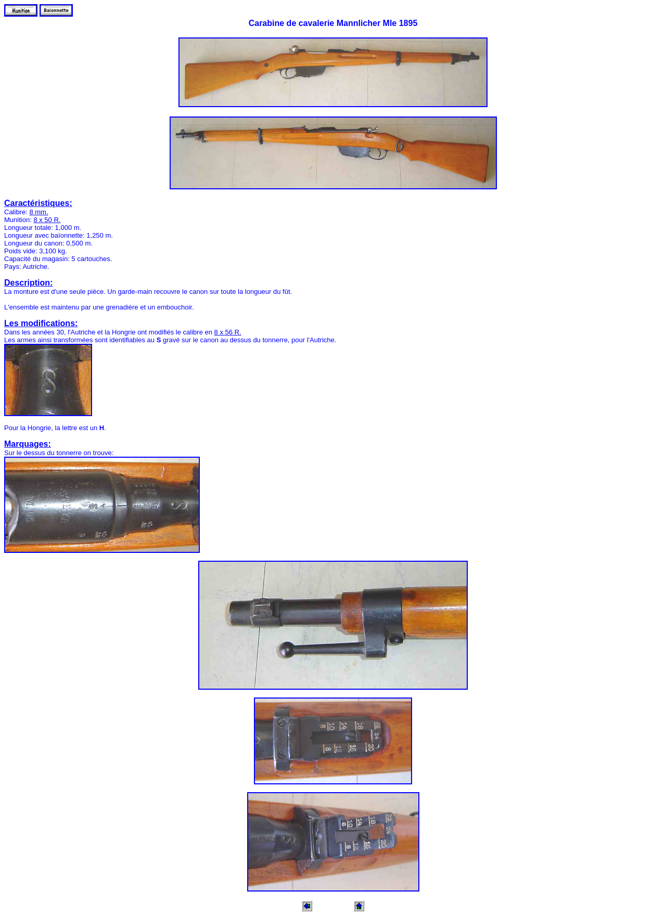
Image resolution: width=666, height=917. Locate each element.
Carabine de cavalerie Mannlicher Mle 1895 (333, 23)
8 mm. (38, 212)
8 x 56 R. (227, 332)
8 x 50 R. (46, 220)
